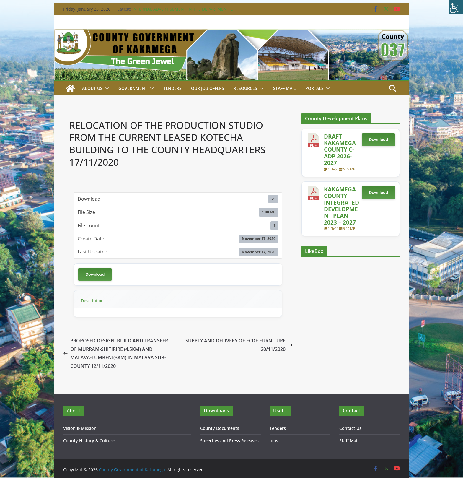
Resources (245, 88)
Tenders (172, 88)
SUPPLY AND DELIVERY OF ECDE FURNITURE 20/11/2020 (239, 344)
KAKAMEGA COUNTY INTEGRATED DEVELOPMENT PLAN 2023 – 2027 (341, 206)
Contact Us (350, 428)
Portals (314, 88)
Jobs (274, 440)
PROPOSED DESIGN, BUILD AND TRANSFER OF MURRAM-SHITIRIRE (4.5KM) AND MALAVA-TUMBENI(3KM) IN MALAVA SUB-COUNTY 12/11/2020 (115, 353)
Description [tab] (92, 300)
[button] (105, 88)
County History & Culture (89, 440)
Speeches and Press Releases (229, 440)
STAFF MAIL (284, 88)
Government (132, 88)
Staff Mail (348, 440)
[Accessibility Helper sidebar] (456, 7)
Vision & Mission (80, 428)
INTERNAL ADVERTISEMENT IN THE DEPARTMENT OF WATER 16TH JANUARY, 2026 (184, 12)
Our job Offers (207, 88)
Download (95, 274)
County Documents (219, 428)
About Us (92, 88)
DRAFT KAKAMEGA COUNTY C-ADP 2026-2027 (340, 150)
